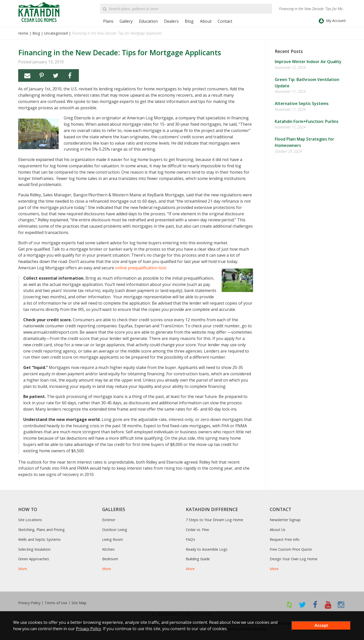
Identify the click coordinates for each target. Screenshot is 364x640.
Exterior (108, 519)
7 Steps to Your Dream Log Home (214, 519)
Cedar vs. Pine (197, 529)
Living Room (112, 539)
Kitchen (108, 549)
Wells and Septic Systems (39, 539)
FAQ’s (190, 539)
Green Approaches (33, 558)
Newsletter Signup (285, 519)
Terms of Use (55, 603)
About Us (277, 529)
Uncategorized (56, 33)
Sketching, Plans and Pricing (41, 529)
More (22, 568)
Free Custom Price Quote (291, 549)
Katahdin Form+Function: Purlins (306, 121)
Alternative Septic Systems (302, 103)
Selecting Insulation (34, 549)
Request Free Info (285, 539)
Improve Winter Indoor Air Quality (308, 61)
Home (23, 33)
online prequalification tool (140, 268)
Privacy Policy (29, 603)
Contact (225, 21)
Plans (108, 21)
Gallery (126, 21)
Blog (189, 21)
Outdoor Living (114, 529)
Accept (321, 625)
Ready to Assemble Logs (207, 549)
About (206, 21)
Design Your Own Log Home (293, 558)
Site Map (79, 603)
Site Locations (30, 519)
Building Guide (198, 558)
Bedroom (110, 558)
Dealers (171, 21)
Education (148, 21)
